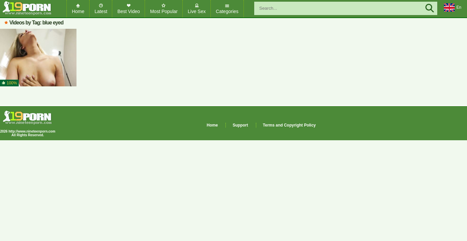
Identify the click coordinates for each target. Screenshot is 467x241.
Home (78, 11)
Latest (101, 11)
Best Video (128, 11)
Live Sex (197, 11)
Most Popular (163, 11)
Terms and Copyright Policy (289, 125)
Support (240, 125)
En (452, 7)
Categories (227, 11)
